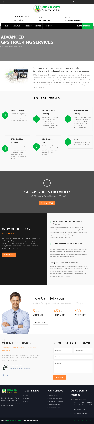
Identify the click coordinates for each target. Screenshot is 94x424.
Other (76, 139)
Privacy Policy (89, 1)
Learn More (8, 255)
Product (28, 26)
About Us (27, 395)
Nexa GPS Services (14, 421)
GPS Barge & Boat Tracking (56, 398)
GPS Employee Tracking (55, 407)
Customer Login (83, 26)
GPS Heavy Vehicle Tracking (56, 401)
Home (6, 26)
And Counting (40, 322)
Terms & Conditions (78, 1)
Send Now (59, 377)
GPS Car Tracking (17, 110)
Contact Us (28, 398)
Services (38, 26)
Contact (48, 26)
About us (16, 26)
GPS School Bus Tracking (55, 404)
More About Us (47, 203)
